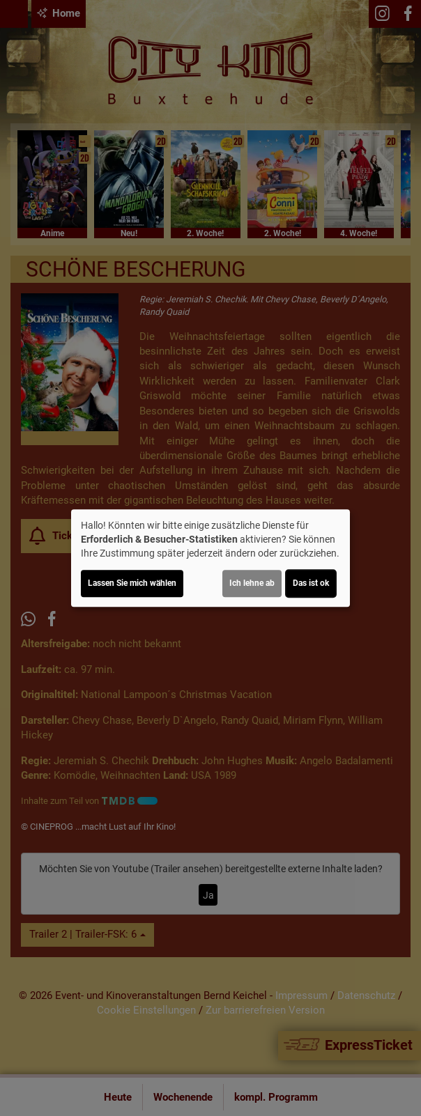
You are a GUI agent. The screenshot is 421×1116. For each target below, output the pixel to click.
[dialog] (210, 558)
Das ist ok (311, 583)
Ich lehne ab (252, 583)
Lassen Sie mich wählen (132, 583)
